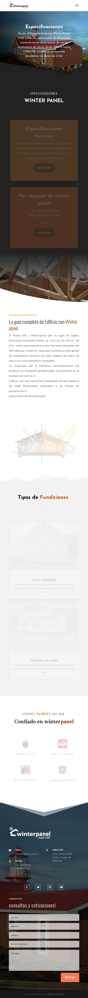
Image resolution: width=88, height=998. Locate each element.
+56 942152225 (22, 868)
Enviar (70, 977)
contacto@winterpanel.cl (27, 854)
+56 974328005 (23, 865)
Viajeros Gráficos (55, 994)
